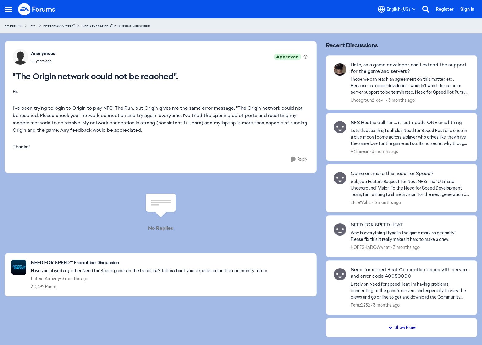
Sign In (467, 9)
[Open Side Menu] (8, 9)
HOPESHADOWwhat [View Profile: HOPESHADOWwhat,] (370, 247)
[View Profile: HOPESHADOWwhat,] (340, 229)
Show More (402, 327)
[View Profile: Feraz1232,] (340, 274)
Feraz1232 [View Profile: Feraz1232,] (360, 305)
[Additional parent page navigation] (33, 26)
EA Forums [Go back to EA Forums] (13, 25)
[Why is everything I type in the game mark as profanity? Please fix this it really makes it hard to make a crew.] (410, 236)
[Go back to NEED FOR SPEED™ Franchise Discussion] (149, 263)
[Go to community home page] (37, 9)
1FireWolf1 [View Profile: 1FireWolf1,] (361, 202)
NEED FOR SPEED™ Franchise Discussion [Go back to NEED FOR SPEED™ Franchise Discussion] (116, 25)
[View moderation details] (305, 57)
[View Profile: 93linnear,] (340, 127)
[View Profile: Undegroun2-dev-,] (340, 69)
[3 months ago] (400, 100)
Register (445, 9)
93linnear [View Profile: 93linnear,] (360, 151)
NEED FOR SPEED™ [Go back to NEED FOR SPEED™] (59, 25)
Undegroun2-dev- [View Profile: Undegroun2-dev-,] (368, 100)
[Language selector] (396, 9)
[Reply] (299, 159)
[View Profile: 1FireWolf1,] (340, 178)
